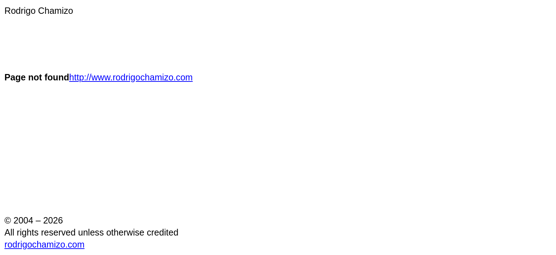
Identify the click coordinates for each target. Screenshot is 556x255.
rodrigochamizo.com (45, 244)
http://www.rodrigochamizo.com (131, 77)
